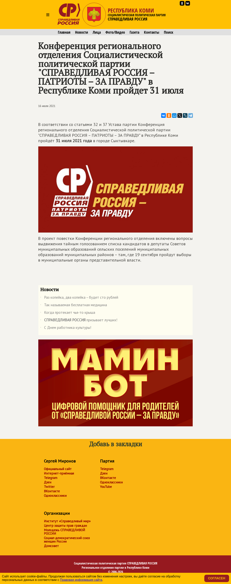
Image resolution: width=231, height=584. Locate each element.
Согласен (216, 578)
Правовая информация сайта (81, 579)
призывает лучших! (78, 320)
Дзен (47, 482)
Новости (81, 32)
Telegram (50, 478)
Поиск (168, 32)
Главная (64, 32)
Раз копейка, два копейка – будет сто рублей (79, 298)
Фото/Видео (115, 32)
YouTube (106, 486)
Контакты (151, 32)
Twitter (49, 486)
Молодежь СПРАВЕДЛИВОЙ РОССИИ (64, 531)
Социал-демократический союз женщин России (67, 539)
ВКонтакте (52, 491)
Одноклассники (55, 495)
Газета (134, 32)
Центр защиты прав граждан (65, 525)
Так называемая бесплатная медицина (73, 305)
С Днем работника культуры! (65, 328)
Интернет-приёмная (59, 473)
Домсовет (51, 546)
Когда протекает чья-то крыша (67, 313)
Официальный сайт (58, 469)
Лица (97, 32)
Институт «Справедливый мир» (67, 521)
